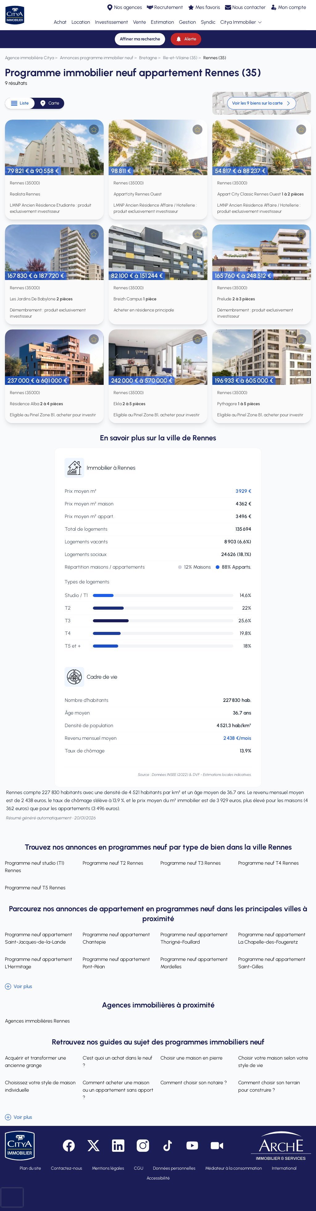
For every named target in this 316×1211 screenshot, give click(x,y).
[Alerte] (186, 39)
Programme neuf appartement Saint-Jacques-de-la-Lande (38, 938)
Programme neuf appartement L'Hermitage (38, 963)
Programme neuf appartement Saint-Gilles (272, 963)
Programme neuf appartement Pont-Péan (116, 963)
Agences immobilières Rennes (37, 1021)
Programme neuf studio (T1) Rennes (34, 866)
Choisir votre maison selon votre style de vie (273, 1061)
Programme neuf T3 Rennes (190, 863)
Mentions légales (108, 1168)
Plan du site (30, 1168)
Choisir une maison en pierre (191, 1058)
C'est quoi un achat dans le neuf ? (117, 1061)
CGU (138, 1168)
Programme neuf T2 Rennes (113, 863)
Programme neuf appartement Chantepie (116, 938)
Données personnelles (174, 1168)
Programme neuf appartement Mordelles (194, 963)
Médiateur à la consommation (233, 1168)
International (284, 1168)
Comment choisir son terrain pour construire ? (269, 1086)
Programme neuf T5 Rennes (35, 888)
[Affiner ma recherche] (139, 39)
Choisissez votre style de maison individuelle (40, 1086)
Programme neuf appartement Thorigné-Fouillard (194, 938)
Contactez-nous (66, 1168)
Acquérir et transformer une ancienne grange (35, 1061)
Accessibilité (158, 1178)
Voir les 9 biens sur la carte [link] (261, 103)
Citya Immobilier (241, 22)
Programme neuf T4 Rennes (268, 863)
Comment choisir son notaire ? (193, 1082)
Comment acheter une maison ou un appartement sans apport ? (118, 1090)
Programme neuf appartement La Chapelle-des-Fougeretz (272, 938)
